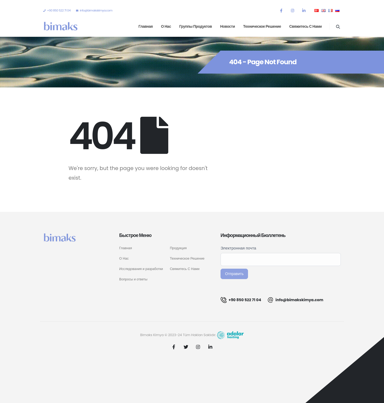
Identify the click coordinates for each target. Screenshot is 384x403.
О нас (166, 26)
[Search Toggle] (338, 26)
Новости (227, 26)
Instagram (198, 347)
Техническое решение (262, 26)
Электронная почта (238, 248)
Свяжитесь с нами (305, 26)
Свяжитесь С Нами (184, 269)
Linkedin (210, 347)
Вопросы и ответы (133, 279)
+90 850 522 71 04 (241, 300)
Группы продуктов (195, 26)
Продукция (178, 248)
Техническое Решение (187, 258)
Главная (145, 26)
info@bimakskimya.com (295, 300)
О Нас (124, 258)
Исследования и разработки (141, 269)
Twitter (186, 347)
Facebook (174, 347)
